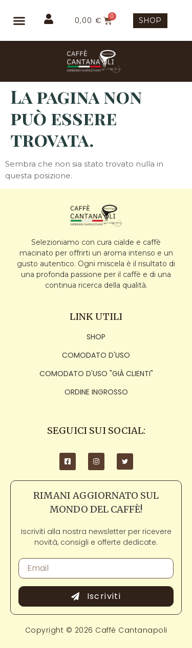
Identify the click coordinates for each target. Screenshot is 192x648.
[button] (19, 20)
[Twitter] (125, 461)
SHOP (150, 20)
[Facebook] (67, 461)
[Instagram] (96, 461)
